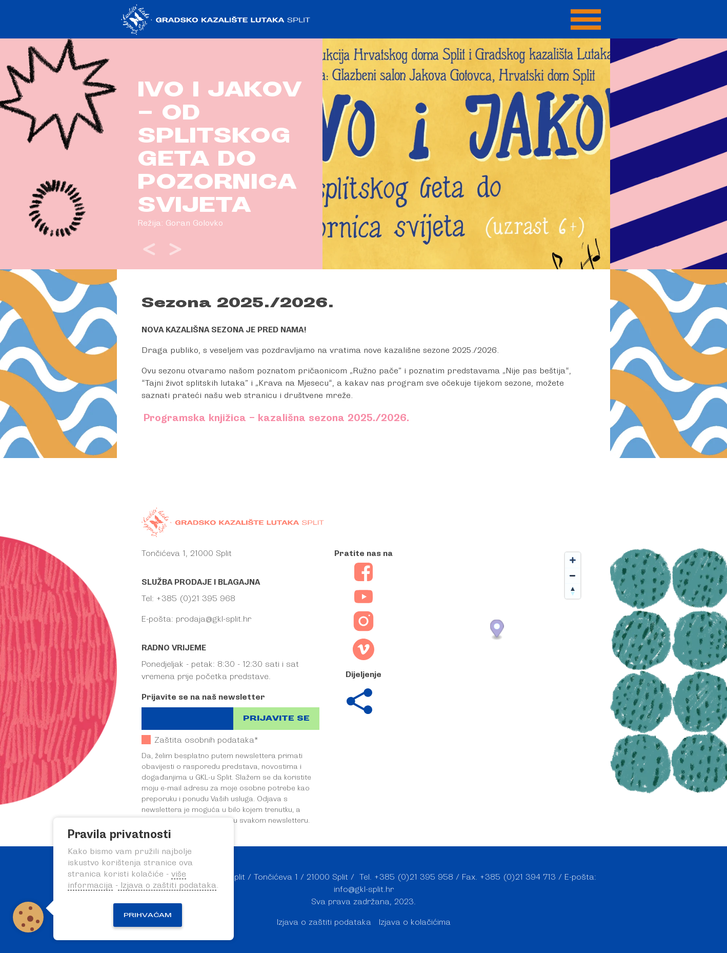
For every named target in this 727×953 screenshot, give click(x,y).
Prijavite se (276, 718)
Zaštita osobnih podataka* (200, 740)
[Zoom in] (572, 560)
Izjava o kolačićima (415, 922)
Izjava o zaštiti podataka (324, 922)
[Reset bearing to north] (572, 591)
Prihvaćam (148, 915)
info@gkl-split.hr (364, 889)
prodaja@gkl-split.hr (213, 619)
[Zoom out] (572, 575)
